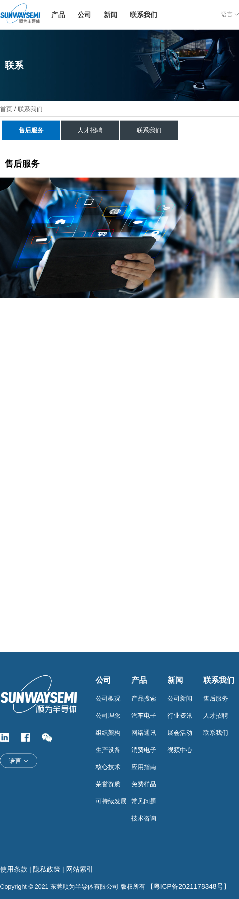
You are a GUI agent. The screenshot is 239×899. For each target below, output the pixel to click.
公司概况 (108, 698)
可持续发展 (111, 801)
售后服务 (31, 130)
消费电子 (143, 749)
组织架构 (108, 732)
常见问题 (143, 801)
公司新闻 (179, 698)
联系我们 (143, 15)
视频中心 (179, 749)
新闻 (110, 15)
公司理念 (108, 715)
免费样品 (143, 784)
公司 (84, 15)
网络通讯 (143, 732)
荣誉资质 (108, 784)
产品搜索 (143, 698)
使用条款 (13, 869)
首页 (6, 109)
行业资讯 (179, 715)
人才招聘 (89, 130)
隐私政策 (46, 869)
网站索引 (79, 869)
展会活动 (179, 732)
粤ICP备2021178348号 (188, 886)
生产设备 (108, 749)
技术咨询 (143, 818)
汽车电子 (143, 715)
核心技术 (108, 766)
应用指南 (143, 766)
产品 (58, 15)
